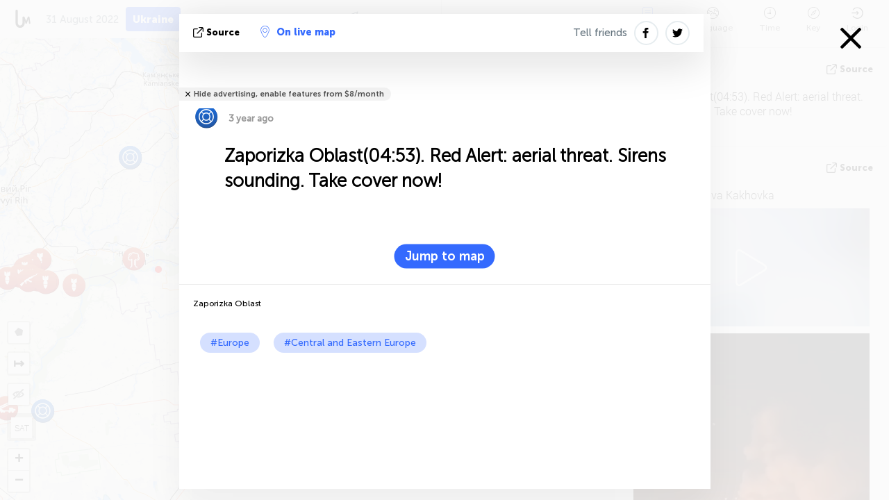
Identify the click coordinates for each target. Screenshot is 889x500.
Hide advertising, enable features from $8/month (289, 94)
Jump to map (445, 256)
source (218, 32)
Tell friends (600, 32)
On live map (297, 32)
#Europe (229, 343)
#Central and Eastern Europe (350, 343)
